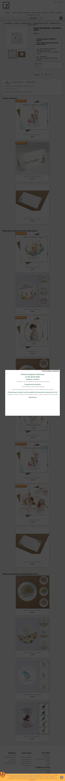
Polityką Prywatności (47, 775)
